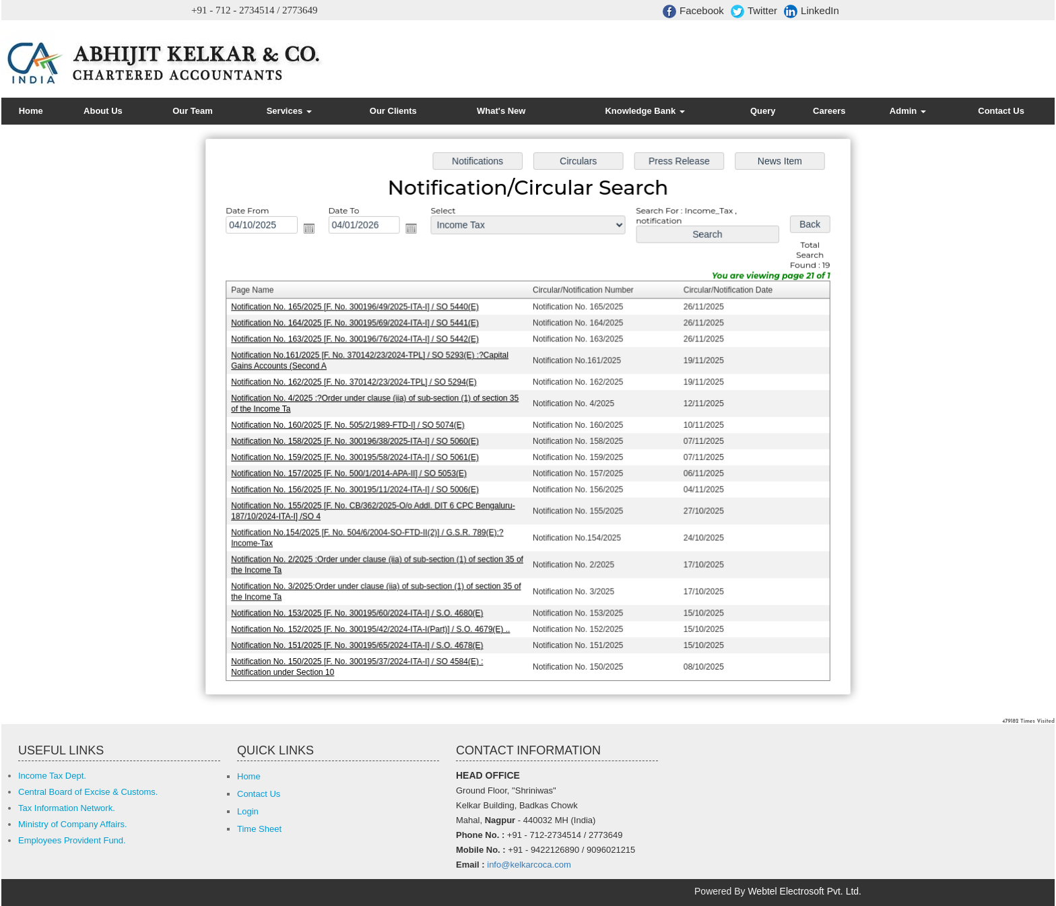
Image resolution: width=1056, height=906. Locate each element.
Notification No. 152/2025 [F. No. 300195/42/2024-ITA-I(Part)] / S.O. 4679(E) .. (374, 625)
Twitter (754, 11)
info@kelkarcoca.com (528, 865)
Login (248, 811)
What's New (501, 111)
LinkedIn (811, 11)
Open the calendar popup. (313, 232)
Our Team (192, 111)
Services (289, 111)
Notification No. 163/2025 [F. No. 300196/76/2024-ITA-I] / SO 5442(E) (359, 341)
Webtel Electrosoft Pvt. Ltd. (804, 891)
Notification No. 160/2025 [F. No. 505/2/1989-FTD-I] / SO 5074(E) (352, 425)
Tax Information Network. (66, 808)
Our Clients (393, 111)
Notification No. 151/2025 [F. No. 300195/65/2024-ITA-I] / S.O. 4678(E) (361, 640)
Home (31, 111)
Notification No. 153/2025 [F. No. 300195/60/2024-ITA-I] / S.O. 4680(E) (361, 609)
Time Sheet (259, 829)
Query (763, 111)
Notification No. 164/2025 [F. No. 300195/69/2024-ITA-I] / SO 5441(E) (359, 324)
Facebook (693, 11)
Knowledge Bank (644, 111)
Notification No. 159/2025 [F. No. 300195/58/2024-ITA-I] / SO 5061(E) (359, 456)
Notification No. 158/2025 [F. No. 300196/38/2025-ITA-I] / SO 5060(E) (359, 440)
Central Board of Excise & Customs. (88, 792)
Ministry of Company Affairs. (72, 824)
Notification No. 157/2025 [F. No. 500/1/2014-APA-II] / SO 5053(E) (353, 472)
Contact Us (1001, 111)
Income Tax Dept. (52, 776)
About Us (103, 111)
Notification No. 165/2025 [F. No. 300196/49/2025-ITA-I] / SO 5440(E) (359, 309)
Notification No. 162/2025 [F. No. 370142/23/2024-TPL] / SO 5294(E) (358, 382)
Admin (908, 111)
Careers (829, 111)
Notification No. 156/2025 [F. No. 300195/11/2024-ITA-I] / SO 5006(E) (359, 488)
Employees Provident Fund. (72, 840)
